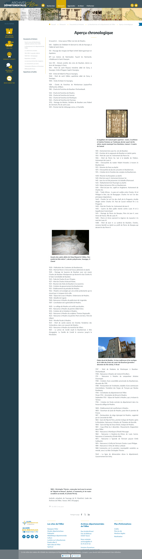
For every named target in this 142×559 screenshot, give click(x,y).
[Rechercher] (51, 4)
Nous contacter (9, 83)
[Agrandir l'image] (117, 123)
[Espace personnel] (136, 5)
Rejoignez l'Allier (52, 529)
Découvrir (63, 24)
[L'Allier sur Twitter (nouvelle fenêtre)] (28, 536)
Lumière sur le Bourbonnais (56, 540)
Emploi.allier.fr (52, 542)
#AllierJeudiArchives (9, 71)
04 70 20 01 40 (86, 544)
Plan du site (118, 531)
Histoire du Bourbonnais (9, 36)
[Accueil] (43, 5)
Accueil (53, 24)
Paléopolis (50, 533)
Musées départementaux (55, 531)
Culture (49, 538)
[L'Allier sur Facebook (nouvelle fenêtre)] (24, 536)
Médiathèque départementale (57, 536)
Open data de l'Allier (53, 544)
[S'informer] (90, 4)
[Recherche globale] (132, 5)
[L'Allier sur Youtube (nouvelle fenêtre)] (36, 536)
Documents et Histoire (77, 24)
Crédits (116, 529)
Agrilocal (50, 547)
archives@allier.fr (86, 542)
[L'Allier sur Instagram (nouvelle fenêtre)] (32, 536)
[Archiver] (80, 4)
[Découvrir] (61, 4)
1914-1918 (9, 48)
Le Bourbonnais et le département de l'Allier (101, 24)
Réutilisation (118, 536)
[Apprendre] (71, 4)
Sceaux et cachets (9, 59)
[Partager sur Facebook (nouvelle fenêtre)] (81, 514)
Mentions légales (119, 533)
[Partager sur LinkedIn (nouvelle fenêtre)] (88, 514)
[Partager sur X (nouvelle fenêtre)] (85, 514)
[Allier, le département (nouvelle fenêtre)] (30, 523)
